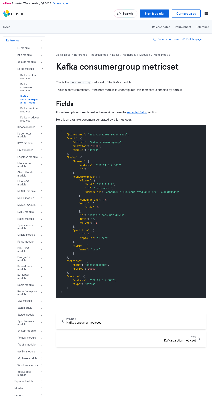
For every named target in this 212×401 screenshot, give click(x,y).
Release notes (161, 27)
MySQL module (26, 204)
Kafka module (25, 68)
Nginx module (25, 218)
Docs (6, 26)
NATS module (25, 211)
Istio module (24, 54)
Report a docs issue (166, 39)
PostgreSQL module (24, 259)
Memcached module (24, 165)
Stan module (24, 307)
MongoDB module (23, 183)
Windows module (27, 365)
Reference (202, 27)
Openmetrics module (25, 227)
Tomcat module (26, 337)
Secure (19, 395)
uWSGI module (26, 351)
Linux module (25, 149)
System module (26, 330)
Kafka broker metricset (28, 77)
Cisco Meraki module (25, 174)
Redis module (25, 284)
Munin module (25, 197)
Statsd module (26, 314)
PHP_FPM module (23, 250)
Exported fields (24, 381)
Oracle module (26, 234)
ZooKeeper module (24, 373)
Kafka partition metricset (29, 110)
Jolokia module (26, 61)
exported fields (137, 112)
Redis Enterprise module (27, 293)
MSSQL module (26, 191)
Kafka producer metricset (29, 119)
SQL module (24, 300)
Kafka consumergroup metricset (29, 99)
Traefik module (26, 344)
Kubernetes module (24, 135)
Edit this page (191, 39)
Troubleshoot (182, 27)
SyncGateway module (25, 323)
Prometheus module (24, 268)
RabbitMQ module (23, 277)
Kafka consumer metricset (26, 87)
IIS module (23, 47)
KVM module (25, 143)
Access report (61, 3)
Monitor (19, 388)
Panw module (25, 241)
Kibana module (26, 126)
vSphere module (27, 358)
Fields (64, 103)
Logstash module (27, 156)
